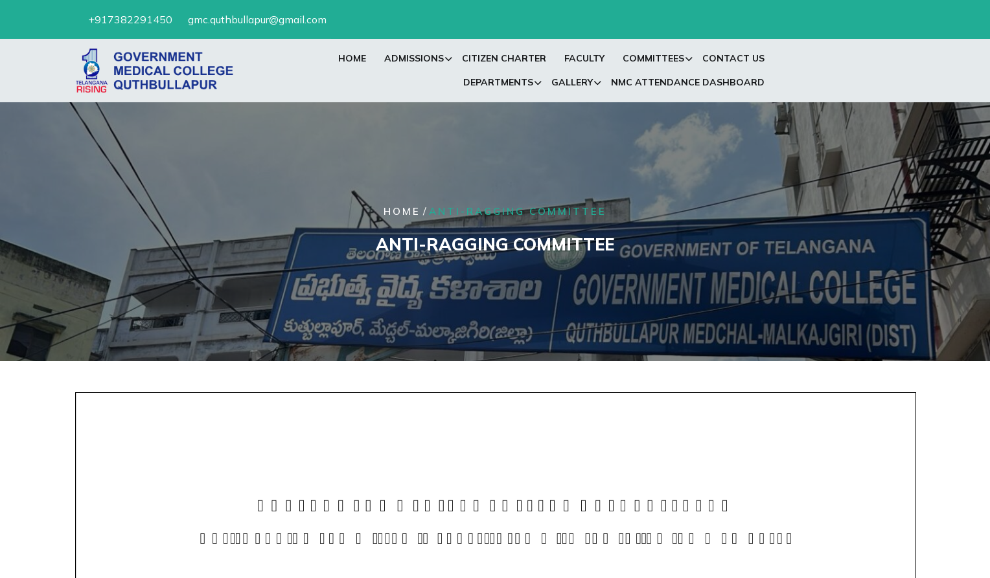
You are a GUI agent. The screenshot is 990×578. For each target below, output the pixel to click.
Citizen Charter (504, 61)
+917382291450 (130, 18)
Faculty (584, 61)
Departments (498, 85)
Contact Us (733, 61)
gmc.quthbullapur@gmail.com (257, 18)
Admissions (414, 61)
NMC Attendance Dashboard (688, 85)
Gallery (572, 85)
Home (352, 61)
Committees (653, 61)
